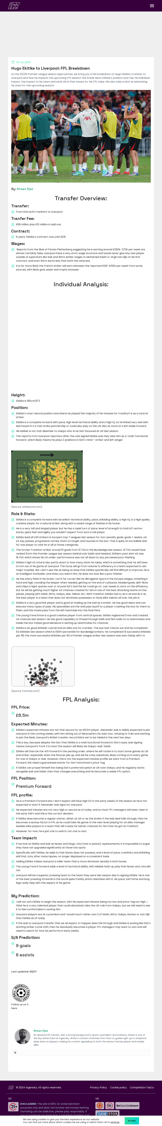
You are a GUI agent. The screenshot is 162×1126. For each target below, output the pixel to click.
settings (115, 1122)
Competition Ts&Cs (142, 1087)
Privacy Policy (98, 1087)
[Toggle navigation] (152, 5)
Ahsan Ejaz (25, 189)
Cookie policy (118, 1087)
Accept (132, 1120)
